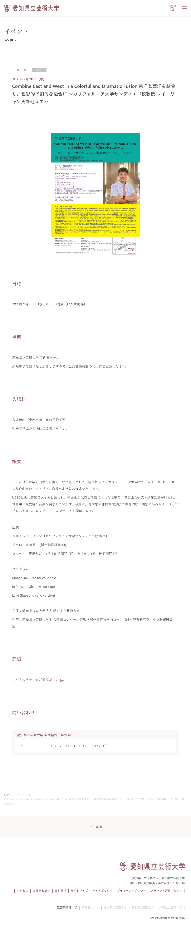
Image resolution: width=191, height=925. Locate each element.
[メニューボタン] (184, 8)
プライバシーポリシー (131, 890)
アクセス (22, 890)
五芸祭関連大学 (67, 907)
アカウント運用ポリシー (166, 890)
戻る (99, 826)
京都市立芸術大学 (143, 907)
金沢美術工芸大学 (115, 907)
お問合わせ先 (41, 890)
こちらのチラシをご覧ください (35, 679)
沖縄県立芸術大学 (170, 907)
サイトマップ (79, 890)
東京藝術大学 (90, 907)
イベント (22, 795)
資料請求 (60, 890)
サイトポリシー (102, 890)
